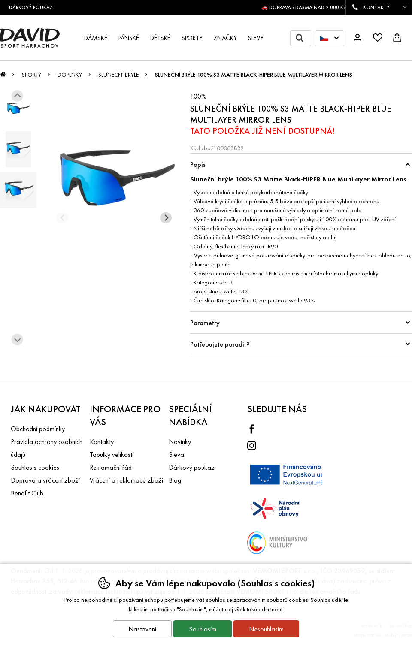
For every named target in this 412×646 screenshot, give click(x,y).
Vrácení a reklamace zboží (126, 480)
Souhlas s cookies (35, 467)
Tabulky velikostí (111, 454)
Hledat (303, 38)
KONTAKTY (376, 7)
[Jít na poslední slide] (17, 96)
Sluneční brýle (118, 74)
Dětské (160, 38)
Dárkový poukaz (192, 467)
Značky (225, 38)
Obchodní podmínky (38, 428)
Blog (175, 480)
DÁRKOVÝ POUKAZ (34, 7)
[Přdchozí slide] (62, 217)
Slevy (256, 38)
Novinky (180, 441)
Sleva (176, 454)
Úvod (3, 76)
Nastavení (142, 629)
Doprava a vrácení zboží (45, 480)
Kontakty (102, 441)
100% (198, 96)
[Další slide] (17, 339)
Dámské (95, 38)
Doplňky (70, 74)
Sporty (31, 74)
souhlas (215, 600)
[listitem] (18, 108)
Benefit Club (27, 493)
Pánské (128, 38)
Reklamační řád (111, 467)
